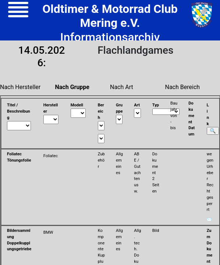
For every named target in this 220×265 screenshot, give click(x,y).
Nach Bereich (182, 87)
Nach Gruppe (72, 87)
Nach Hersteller (20, 87)
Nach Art (121, 87)
